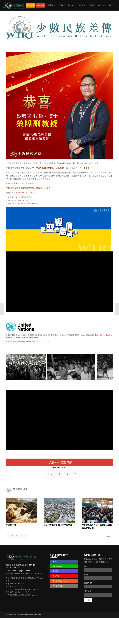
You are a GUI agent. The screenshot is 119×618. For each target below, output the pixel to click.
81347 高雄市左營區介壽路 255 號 (20, 565)
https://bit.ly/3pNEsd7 (26, 193)
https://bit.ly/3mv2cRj (28, 203)
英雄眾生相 (11, 525)
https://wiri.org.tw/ (20, 200)
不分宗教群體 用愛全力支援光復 (58, 525)
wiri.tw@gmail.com (21, 571)
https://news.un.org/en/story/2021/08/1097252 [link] (31, 341)
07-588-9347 (15, 568)
